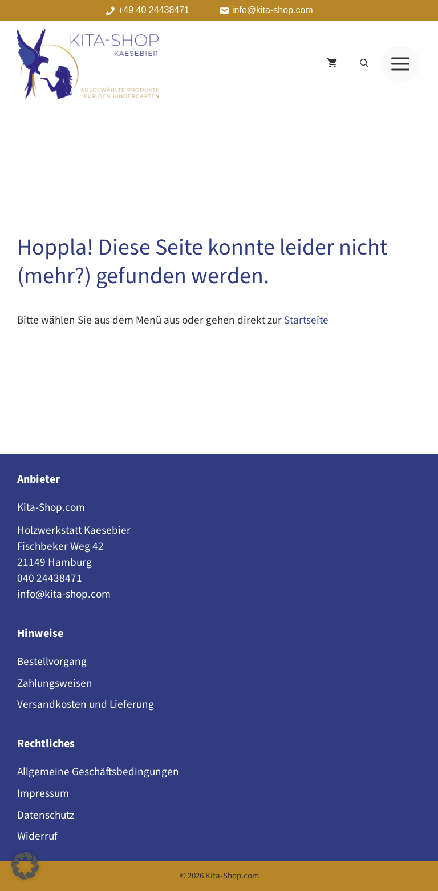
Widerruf (37, 836)
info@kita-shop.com (272, 10)
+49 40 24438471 (153, 10)
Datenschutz (45, 815)
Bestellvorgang (52, 662)
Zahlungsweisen (54, 683)
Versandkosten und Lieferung (85, 704)
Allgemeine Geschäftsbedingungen (98, 772)
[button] (364, 64)
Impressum (43, 793)
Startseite (306, 320)
